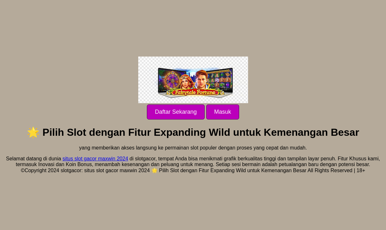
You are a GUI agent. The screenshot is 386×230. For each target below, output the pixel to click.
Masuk (222, 112)
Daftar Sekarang (176, 112)
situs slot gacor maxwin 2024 (95, 158)
